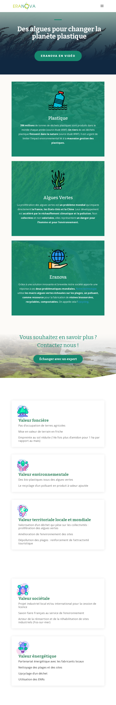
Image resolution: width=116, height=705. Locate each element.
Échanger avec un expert (58, 359)
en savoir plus (73, 678)
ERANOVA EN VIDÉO (58, 56)
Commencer (40, 678)
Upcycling (83, 301)
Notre (79, 288)
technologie (90, 288)
